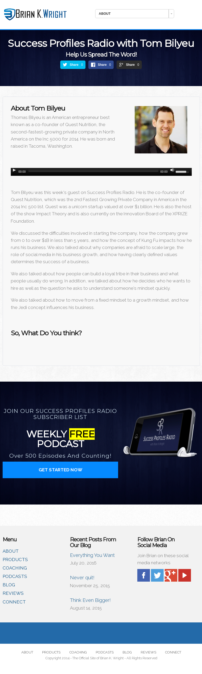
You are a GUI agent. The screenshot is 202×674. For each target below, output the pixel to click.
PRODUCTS (15, 559)
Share (74, 65)
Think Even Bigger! (90, 600)
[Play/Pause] (14, 170)
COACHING (15, 568)
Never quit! (82, 577)
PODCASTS (15, 576)
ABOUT (11, 551)
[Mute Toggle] (172, 170)
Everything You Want (92, 555)
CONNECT (14, 602)
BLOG (9, 584)
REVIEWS (13, 593)
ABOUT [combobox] (105, 14)
